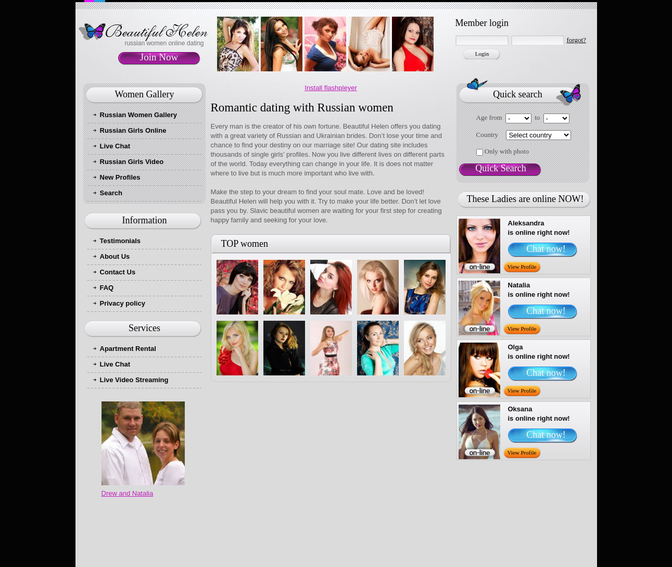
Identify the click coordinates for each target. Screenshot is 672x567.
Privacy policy (122, 303)
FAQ (107, 288)
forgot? (576, 40)
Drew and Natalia (128, 493)
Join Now (159, 57)
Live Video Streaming (134, 380)
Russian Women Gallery (138, 115)
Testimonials (120, 241)
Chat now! (546, 249)
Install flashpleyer (331, 88)
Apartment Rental (128, 348)
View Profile (522, 266)
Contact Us (118, 272)
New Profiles (120, 177)
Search (111, 193)
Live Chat (115, 146)
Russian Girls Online (133, 130)
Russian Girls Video (132, 162)
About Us (115, 256)
